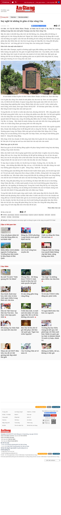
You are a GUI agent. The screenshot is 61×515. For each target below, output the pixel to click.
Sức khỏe (29, 459)
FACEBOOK (47, 454)
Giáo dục (29, 453)
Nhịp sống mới (5, 461)
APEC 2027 (47, 215)
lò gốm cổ (31, 215)
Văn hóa (13, 17)
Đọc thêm (5, 278)
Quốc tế (29, 456)
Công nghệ (5, 456)
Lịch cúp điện (51, 2)
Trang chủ (5, 17)
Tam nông (17, 461)
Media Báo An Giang (32, 464)
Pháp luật (17, 456)
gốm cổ (36, 215)
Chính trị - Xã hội (31, 451)
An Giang (9, 217)
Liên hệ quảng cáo (29, 2)
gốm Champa (11, 215)
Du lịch (4, 464)
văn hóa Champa (24, 215)
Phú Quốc (3, 217)
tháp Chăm (41, 215)
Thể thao (17, 459)
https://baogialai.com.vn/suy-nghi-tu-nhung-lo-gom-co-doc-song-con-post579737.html (28, 220)
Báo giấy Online (40, 2)
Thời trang (29, 461)
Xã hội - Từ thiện (6, 453)
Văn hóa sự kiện (23, 17)
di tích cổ (17, 215)
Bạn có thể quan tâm (8, 225)
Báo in (49, 446)
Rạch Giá (53, 215)
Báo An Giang (15, 217)
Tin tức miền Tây (19, 464)
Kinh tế (16, 453)
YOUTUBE (53, 454)
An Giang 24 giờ (19, 451)
